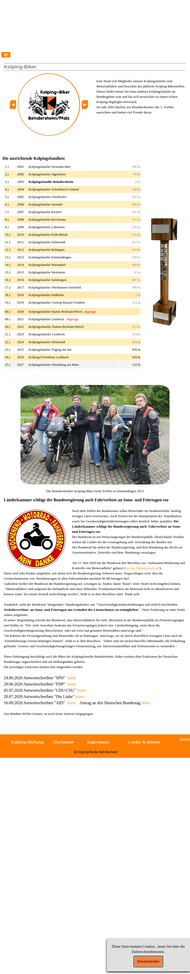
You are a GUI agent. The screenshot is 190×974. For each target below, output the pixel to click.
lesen (71, 678)
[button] (13, 104)
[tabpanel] (141, 94)
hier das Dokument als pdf (142, 568)
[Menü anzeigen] (6, 54)
